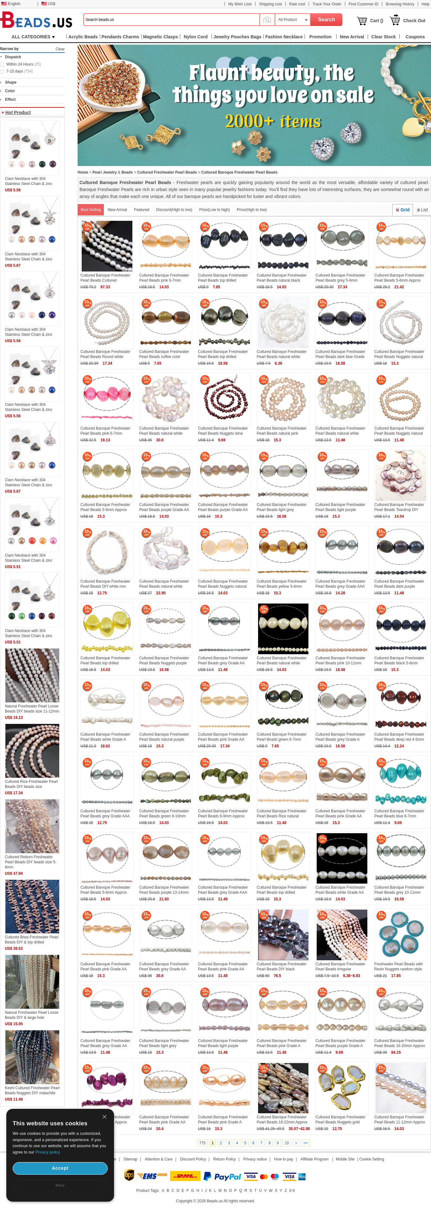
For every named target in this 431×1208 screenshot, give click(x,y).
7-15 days (19, 71)
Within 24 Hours (23, 64)
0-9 (292, 1190)
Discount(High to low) (174, 210)
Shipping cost (270, 4)
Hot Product (18, 112)
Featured (141, 210)
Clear (60, 49)
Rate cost (297, 4)
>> (305, 1143)
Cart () (376, 20)
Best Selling (91, 210)
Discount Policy (193, 1159)
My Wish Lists (240, 4)
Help (425, 4)
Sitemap (130, 1159)
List (422, 209)
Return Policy (224, 1159)
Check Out (414, 20)
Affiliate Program (314, 1159)
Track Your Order (327, 4)
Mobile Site (345, 1159)
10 (287, 1143)
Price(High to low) (252, 210)
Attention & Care (159, 1159)
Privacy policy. (48, 1152)
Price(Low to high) (214, 210)
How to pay (283, 1159)
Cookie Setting (371, 1159)
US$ (48, 4)
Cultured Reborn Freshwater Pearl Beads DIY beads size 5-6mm (30, 862)
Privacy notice (255, 1159)
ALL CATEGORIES (33, 36)
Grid (402, 209)
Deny (60, 1185)
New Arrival (117, 210)
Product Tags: (147, 1190)
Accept (60, 1168)
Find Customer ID (363, 4)
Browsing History (400, 4)
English (10, 4)
